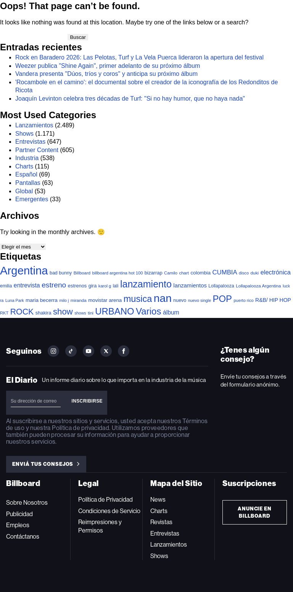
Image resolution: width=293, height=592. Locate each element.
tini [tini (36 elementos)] (90, 313)
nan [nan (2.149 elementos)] (163, 298)
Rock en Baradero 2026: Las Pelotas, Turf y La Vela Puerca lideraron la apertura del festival (139, 57)
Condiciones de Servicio (109, 511)
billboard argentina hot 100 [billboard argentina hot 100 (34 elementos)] (117, 273)
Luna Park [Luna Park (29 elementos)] (14, 300)
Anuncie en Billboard (255, 512)
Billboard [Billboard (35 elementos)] (82, 273)
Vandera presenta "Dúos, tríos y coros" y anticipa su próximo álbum (106, 74)
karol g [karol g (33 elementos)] (104, 286)
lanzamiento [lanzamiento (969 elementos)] (146, 284)
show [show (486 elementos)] (63, 311)
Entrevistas (30, 141)
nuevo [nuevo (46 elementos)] (179, 300)
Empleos (17, 525)
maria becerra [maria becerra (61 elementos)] (42, 300)
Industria (27, 158)
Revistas (161, 522)
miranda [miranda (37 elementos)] (79, 300)
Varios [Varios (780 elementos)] (148, 311)
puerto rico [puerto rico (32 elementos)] (243, 300)
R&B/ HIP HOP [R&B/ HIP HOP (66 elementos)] (273, 300)
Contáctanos (22, 536)
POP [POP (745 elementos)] (222, 299)
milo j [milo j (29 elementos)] (64, 300)
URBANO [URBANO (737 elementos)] (114, 311)
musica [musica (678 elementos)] (138, 299)
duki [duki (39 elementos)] (255, 273)
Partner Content (36, 150)
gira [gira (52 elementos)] (93, 286)
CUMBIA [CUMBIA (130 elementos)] (224, 272)
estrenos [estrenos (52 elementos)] (77, 286)
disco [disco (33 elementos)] (244, 273)
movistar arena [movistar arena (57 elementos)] (105, 300)
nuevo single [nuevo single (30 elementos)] (199, 300)
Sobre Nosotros (27, 502)
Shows (24, 133)
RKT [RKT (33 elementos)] (4, 313)
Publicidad (19, 514)
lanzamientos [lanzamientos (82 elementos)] (189, 285)
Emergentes (31, 199)
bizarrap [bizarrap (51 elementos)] (154, 273)
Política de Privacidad (105, 499)
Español (26, 174)
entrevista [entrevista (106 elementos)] (27, 285)
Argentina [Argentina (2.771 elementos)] (24, 270)
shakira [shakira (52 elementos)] (43, 313)
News (158, 499)
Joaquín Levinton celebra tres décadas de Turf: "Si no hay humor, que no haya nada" (130, 98)
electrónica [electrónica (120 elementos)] (276, 272)
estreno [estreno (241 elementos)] (54, 285)
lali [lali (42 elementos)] (116, 286)
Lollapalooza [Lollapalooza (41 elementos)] (221, 286)
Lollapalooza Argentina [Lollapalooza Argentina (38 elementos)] (258, 285)
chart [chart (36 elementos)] (184, 273)
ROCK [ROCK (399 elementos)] (22, 311)
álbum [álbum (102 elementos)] (171, 312)
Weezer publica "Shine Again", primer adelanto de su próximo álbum (107, 66)
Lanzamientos (34, 125)
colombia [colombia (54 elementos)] (201, 273)
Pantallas (27, 183)
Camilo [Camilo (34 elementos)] (170, 273)
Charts (24, 166)
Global (24, 191)
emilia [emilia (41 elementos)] (6, 286)
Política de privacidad (80, 428)
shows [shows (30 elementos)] (80, 313)
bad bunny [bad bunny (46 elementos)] (61, 273)
